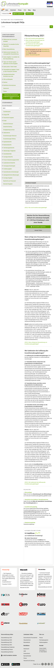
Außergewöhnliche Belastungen (11, 175)
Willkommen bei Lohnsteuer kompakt (10, 40)
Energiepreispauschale (8, 129)
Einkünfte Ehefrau (7, 126)
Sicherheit (13, 10)
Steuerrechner (27, 640)
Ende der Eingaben (8, 184)
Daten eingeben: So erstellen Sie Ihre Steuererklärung (11, 57)
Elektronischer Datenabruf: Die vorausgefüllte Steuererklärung (10, 53)
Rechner (5, 82)
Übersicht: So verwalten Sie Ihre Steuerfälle (11, 45)
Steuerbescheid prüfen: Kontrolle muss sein (9, 75)
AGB (25, 651)
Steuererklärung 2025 (6, 637)
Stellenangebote (43, 642)
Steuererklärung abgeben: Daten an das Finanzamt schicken (11, 70)
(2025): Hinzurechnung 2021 (33, 54)
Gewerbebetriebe (7, 154)
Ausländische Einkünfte (9, 162)
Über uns (41, 634)
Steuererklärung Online (7, 634)
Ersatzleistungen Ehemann (10, 135)
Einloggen (29, 13)
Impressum (6, 88)
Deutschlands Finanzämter (30, 637)
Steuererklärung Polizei (7, 649)
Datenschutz (27, 653)
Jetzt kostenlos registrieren (38, 226)
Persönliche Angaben (8, 117)
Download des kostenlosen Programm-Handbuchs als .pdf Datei (11, 96)
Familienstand (6, 111)
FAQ (25, 10)
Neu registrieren (18, 13)
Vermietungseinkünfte (8, 147)
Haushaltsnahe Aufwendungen (11, 172)
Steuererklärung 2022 (6, 644)
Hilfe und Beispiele (8, 79)
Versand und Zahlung (29, 660)
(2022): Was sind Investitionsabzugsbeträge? (36, 207)
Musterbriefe (27, 642)
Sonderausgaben (7, 169)
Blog (29, 10)
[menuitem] (6, 13)
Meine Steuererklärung (8, 49)
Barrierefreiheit (27, 656)
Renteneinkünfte (7, 144)
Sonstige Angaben (7, 178)
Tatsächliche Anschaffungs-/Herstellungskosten (36, 499)
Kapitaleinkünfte (7, 141)
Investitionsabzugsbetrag (31, 506)
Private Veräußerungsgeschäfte (11, 160)
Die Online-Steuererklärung (13, 5)
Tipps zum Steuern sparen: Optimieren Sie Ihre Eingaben (10, 62)
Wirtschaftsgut (28, 492)
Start (6, 10)
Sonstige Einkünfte (8, 156)
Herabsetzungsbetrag (30, 522)
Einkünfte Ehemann (8, 123)
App (2, 10)
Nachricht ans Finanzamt (9, 181)
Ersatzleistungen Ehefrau (9, 138)
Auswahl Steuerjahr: (7, 105)
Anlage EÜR (6, 114)
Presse (5, 91)
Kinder (4, 120)
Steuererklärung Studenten (7, 647)
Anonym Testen (38, 230)
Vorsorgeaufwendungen (9, 166)
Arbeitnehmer (6, 132)
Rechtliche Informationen (9, 85)
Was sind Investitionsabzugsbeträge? (35, 38)
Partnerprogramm (43, 640)
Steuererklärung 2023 (6, 642)
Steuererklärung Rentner (7, 652)
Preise (20, 10)
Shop (34, 10)
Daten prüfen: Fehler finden (10, 66)
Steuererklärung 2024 (6, 640)
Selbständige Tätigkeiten (9, 150)
